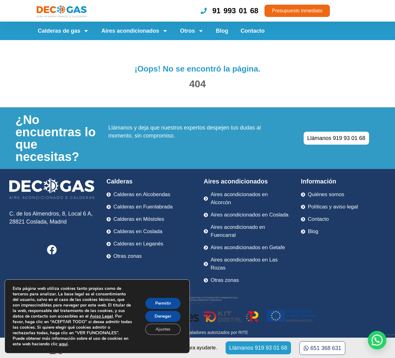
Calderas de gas (63, 31)
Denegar (163, 316)
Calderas (119, 181)
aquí (63, 344)
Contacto (253, 31)
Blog (222, 31)
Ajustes (163, 329)
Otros (192, 31)
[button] (377, 340)
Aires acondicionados (134, 31)
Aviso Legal (101, 316)
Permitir (163, 303)
